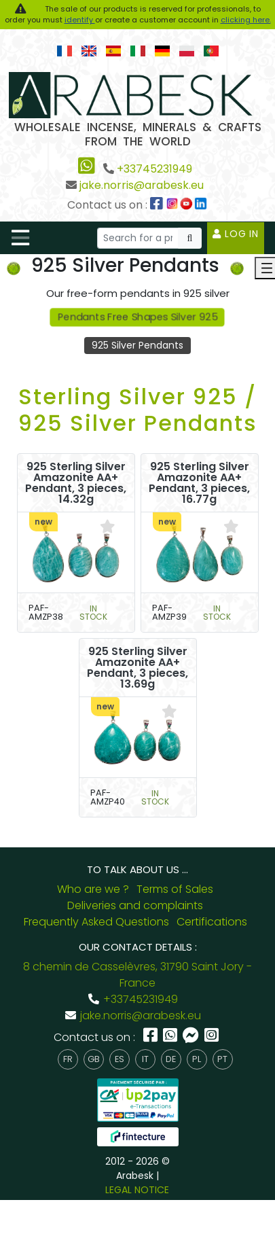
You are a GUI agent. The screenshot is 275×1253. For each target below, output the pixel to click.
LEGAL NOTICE (137, 1190)
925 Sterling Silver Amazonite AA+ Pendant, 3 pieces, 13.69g (137, 668)
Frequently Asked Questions (96, 922)
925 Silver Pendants (137, 345)
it (145, 1059)
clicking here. (246, 19)
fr (68, 1059)
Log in (236, 234)
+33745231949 (154, 169)
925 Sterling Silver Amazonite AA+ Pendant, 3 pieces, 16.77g (199, 483)
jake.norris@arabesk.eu (141, 185)
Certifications (212, 922)
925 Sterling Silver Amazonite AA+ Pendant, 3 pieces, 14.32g (75, 483)
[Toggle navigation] (20, 238)
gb (94, 1059)
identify (80, 19)
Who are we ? (93, 889)
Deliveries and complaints (135, 905)
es (119, 1059)
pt (222, 1059)
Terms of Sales (174, 889)
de (171, 1059)
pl (196, 1059)
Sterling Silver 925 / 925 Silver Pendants (137, 409)
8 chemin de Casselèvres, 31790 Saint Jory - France (137, 975)
